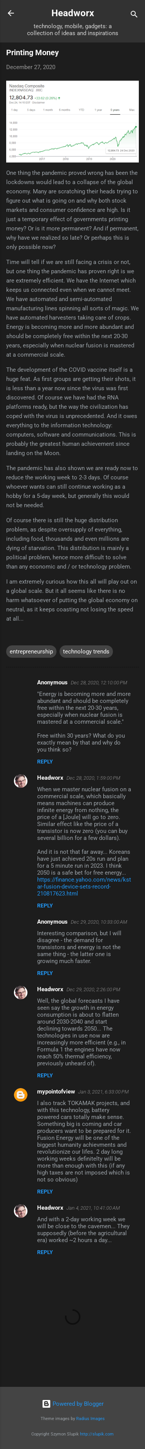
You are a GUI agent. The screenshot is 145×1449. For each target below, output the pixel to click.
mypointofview (56, 1091)
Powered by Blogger (73, 1403)
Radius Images (90, 1418)
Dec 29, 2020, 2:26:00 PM (93, 989)
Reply (45, 761)
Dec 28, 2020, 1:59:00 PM (93, 778)
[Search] (134, 15)
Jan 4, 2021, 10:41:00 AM (93, 1208)
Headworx (72, 13)
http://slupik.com (97, 1434)
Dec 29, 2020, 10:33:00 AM (99, 922)
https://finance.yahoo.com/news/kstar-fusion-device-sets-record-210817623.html (84, 886)
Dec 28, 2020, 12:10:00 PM (99, 683)
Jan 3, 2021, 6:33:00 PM (103, 1092)
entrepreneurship (31, 651)
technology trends (86, 651)
